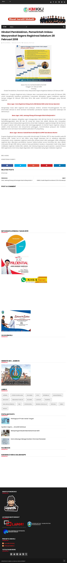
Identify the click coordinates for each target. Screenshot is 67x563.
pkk (19, 404)
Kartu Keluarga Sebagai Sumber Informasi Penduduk (28, 439)
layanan (38, 399)
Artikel (5, 395)
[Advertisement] (33, 203)
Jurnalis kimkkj (9, 543)
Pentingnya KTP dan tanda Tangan (22, 419)
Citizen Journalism (17, 395)
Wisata (5, 408)
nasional (47, 399)
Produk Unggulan (41, 404)
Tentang (53, 404)
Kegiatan (5, 399)
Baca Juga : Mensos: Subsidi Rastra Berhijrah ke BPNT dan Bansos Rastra (33, 133)
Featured (25, 42)
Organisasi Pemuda (8, 404)
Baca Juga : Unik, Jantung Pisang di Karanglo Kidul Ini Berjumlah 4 (33, 115)
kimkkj (10, 561)
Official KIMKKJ (9, 546)
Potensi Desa (28, 404)
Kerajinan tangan (17, 399)
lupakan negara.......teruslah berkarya (13, 427)
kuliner (29, 399)
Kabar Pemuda (57, 395)
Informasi (31, 42)
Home (4, 27)
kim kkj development (19, 561)
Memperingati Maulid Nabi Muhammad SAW (25, 431)
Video (61, 404)
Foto (37, 395)
